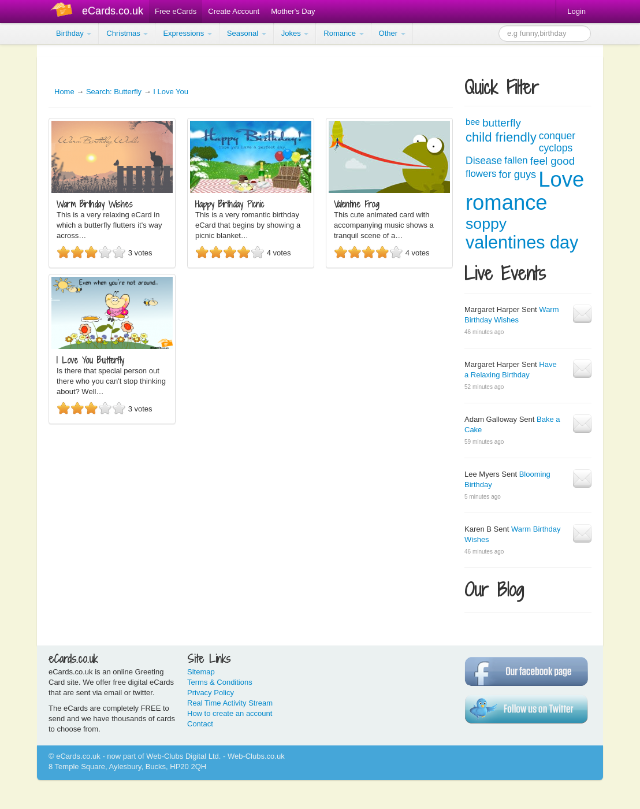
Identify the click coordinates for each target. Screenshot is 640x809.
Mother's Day (293, 11)
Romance (343, 33)
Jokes (295, 33)
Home (64, 91)
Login (576, 11)
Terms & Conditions (219, 682)
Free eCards (175, 11)
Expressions (187, 33)
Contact (200, 723)
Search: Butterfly (114, 91)
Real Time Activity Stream (230, 703)
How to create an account (229, 713)
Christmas (127, 33)
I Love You (170, 91)
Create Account (233, 11)
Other (392, 33)
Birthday (73, 33)
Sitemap (201, 671)
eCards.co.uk (112, 11)
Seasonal (246, 33)
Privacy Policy (210, 692)
